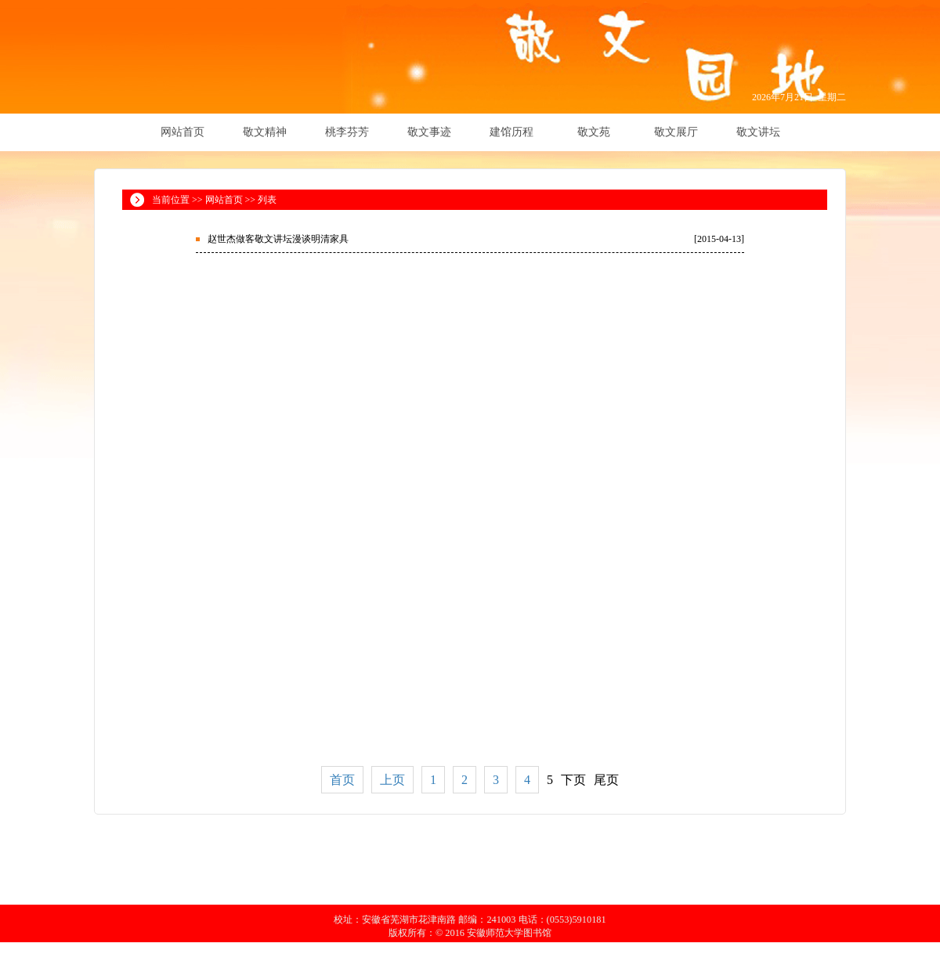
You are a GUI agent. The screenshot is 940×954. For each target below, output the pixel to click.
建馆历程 (511, 132)
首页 (342, 779)
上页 (392, 779)
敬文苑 (593, 132)
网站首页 (182, 132)
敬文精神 (265, 132)
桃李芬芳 (347, 132)
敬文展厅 (676, 132)
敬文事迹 (429, 132)
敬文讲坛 (758, 132)
